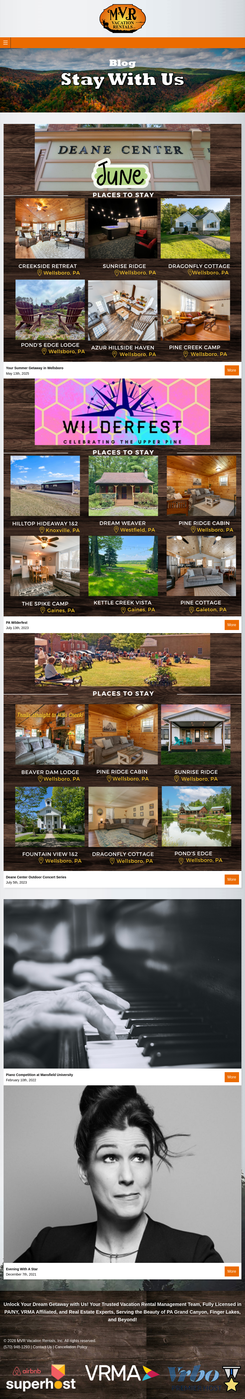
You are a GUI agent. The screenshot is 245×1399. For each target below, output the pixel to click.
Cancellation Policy (71, 1347)
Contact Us (42, 1347)
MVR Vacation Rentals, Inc (39, 1341)
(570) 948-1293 (17, 1347)
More (232, 370)
